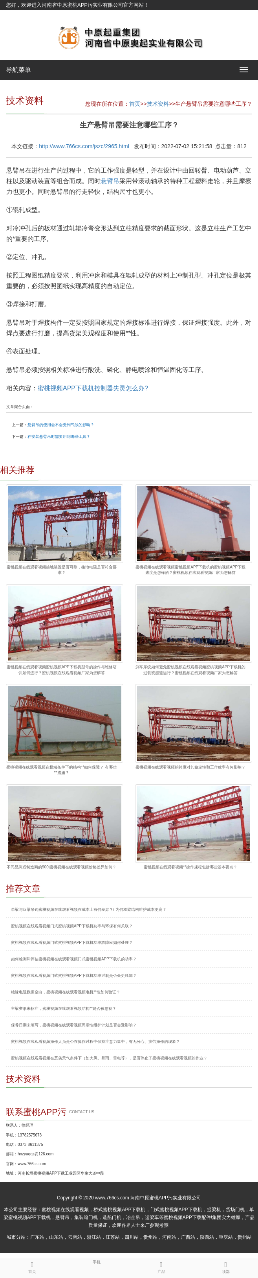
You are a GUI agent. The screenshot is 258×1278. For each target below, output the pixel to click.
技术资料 (158, 104)
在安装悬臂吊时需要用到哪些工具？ (58, 436)
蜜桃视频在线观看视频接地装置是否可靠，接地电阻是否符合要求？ (62, 570)
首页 (134, 104)
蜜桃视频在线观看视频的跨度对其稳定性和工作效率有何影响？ (190, 767)
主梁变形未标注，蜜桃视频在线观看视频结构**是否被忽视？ (63, 1008)
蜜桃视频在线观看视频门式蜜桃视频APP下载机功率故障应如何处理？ (72, 942)
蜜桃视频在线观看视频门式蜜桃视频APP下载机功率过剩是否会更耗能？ (74, 975)
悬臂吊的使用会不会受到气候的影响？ (60, 425)
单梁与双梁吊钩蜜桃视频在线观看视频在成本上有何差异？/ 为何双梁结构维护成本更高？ (89, 909)
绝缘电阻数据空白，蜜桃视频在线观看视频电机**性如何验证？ (65, 992)
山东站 (56, 1237)
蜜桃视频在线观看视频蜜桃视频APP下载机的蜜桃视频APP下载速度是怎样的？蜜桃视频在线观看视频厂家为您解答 (190, 570)
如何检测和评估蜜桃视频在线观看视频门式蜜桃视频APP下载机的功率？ (74, 959)
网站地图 (16, 15)
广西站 (188, 1237)
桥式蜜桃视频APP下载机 (119, 1209)
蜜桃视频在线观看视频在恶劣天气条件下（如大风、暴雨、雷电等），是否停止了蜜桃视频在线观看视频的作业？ (109, 1058)
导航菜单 (18, 69)
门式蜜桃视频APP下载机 (176, 1209)
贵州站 (150, 1237)
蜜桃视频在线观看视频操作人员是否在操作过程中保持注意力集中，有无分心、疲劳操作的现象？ (95, 1041)
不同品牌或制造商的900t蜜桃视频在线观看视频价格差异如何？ (61, 867)
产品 (161, 1266)
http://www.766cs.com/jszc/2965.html (84, 146)
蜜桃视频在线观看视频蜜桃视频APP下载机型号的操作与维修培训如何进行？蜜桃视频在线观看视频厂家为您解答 (62, 670)
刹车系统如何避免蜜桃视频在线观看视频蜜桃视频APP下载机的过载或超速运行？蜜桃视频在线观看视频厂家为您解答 (190, 670)
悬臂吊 (110, 181)
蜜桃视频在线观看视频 (65, 1209)
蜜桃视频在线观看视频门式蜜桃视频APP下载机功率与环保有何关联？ (72, 926)
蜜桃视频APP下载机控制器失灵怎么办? (93, 388)
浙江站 (94, 1237)
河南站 (169, 1237)
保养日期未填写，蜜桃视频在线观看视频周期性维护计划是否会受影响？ (74, 1025)
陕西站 (207, 1237)
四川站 (131, 1237)
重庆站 (226, 1237)
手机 (96, 1261)
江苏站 (113, 1237)
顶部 (226, 1266)
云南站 (75, 1237)
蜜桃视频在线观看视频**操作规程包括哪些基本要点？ (190, 867)
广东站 (37, 1237)
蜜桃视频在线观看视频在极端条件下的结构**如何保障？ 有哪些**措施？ (61, 770)
